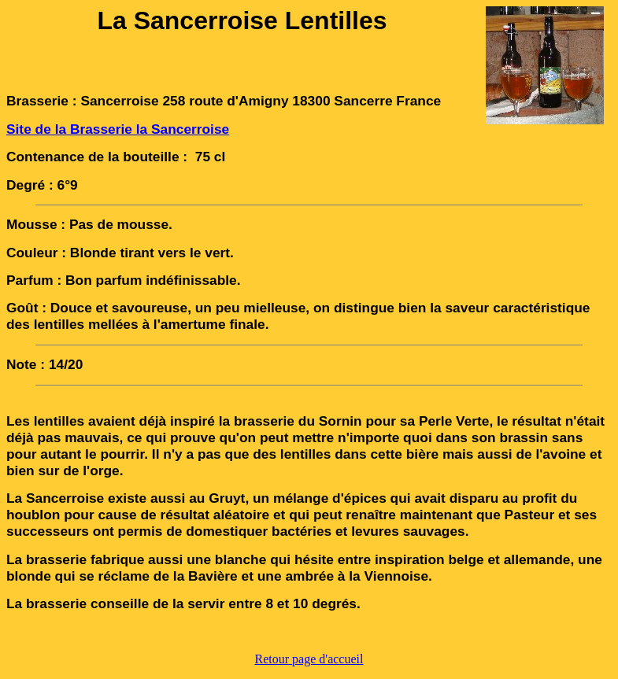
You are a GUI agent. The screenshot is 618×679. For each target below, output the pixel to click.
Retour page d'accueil (309, 659)
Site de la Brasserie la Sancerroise (117, 129)
